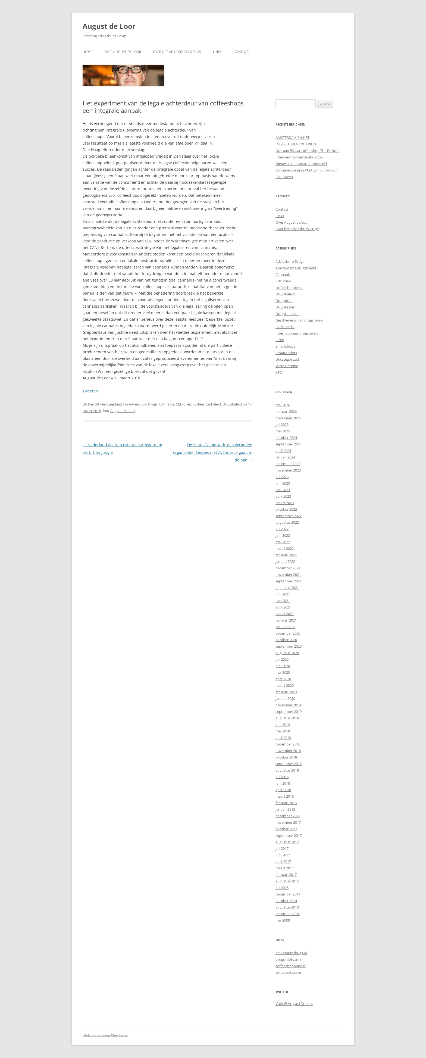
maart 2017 (284, 868)
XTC (278, 372)
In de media (285, 326)
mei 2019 (282, 731)
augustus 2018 (287, 770)
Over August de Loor (122, 51)
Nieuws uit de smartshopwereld (301, 163)
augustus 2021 (287, 587)
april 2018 (283, 789)
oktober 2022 (286, 509)
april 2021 (283, 607)
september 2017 (288, 835)
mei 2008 (282, 920)
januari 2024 (285, 457)
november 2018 (288, 750)
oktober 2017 (286, 828)
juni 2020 (282, 665)
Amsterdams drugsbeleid (295, 268)
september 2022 (288, 515)
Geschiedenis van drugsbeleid (299, 320)
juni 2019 (282, 724)
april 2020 (283, 678)
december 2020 (287, 633)
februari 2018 (286, 802)
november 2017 (288, 822)
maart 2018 (284, 796)
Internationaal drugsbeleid (296, 333)
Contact (241, 51)
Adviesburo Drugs (143, 404)
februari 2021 (286, 620)
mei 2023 (282, 489)
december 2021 (287, 568)
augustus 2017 (287, 841)
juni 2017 (282, 855)
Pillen (279, 339)
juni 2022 (282, 535)
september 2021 (288, 581)
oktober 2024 (286, 437)
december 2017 (287, 815)
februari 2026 (286, 411)
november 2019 (288, 705)
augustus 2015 (287, 881)
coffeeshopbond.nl (290, 965)
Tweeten (90, 391)
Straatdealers (286, 352)
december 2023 (287, 463)
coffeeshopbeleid (207, 404)
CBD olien (183, 404)
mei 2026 (282, 404)
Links (217, 51)
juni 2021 (282, 594)
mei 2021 (282, 600)
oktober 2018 (286, 757)
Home (87, 51)
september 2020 (288, 646)
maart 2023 (284, 502)
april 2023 (283, 496)
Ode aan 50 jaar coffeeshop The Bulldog (307, 150)
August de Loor (109, 26)
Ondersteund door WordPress (105, 1035)
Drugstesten (285, 307)
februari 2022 (286, 555)
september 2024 (288, 444)
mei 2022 (282, 541)
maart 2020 (284, 685)
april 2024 (283, 450)
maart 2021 (284, 613)
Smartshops (285, 346)
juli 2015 (282, 887)
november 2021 (288, 574)
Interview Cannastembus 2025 (299, 157)
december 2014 (287, 894)
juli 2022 (282, 528)
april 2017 (283, 861)
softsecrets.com (288, 972)
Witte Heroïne (286, 365)
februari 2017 (286, 874)
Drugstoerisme (287, 313)
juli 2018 (282, 776)
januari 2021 (285, 626)
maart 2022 (284, 548)
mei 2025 (282, 431)
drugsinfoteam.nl (289, 959)
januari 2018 (285, 809)
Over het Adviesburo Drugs (177, 51)
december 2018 (287, 744)
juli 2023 (282, 476)
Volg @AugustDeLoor (294, 1003)
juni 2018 (282, 783)
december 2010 (287, 913)
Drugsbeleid (232, 404)
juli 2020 (282, 659)
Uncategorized (287, 359)
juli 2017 (282, 848)
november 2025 (288, 418)
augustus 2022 (287, 522)
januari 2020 (285, 698)
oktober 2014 (286, 900)
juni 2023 (282, 483)
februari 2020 (286, 691)
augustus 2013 (287, 907)
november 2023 (288, 470)
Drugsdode (284, 300)
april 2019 (283, 737)
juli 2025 (282, 424)
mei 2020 (282, 672)
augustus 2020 (287, 652)
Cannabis (166, 404)
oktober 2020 (286, 639)
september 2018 (288, 763)
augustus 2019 (287, 718)
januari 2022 (285, 561)
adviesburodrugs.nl (291, 952)
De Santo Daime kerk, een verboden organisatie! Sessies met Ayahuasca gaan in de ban (212, 452)
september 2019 (288, 711)
